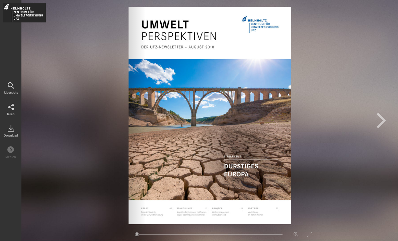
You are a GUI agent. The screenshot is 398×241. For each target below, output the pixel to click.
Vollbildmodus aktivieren (309, 234)
